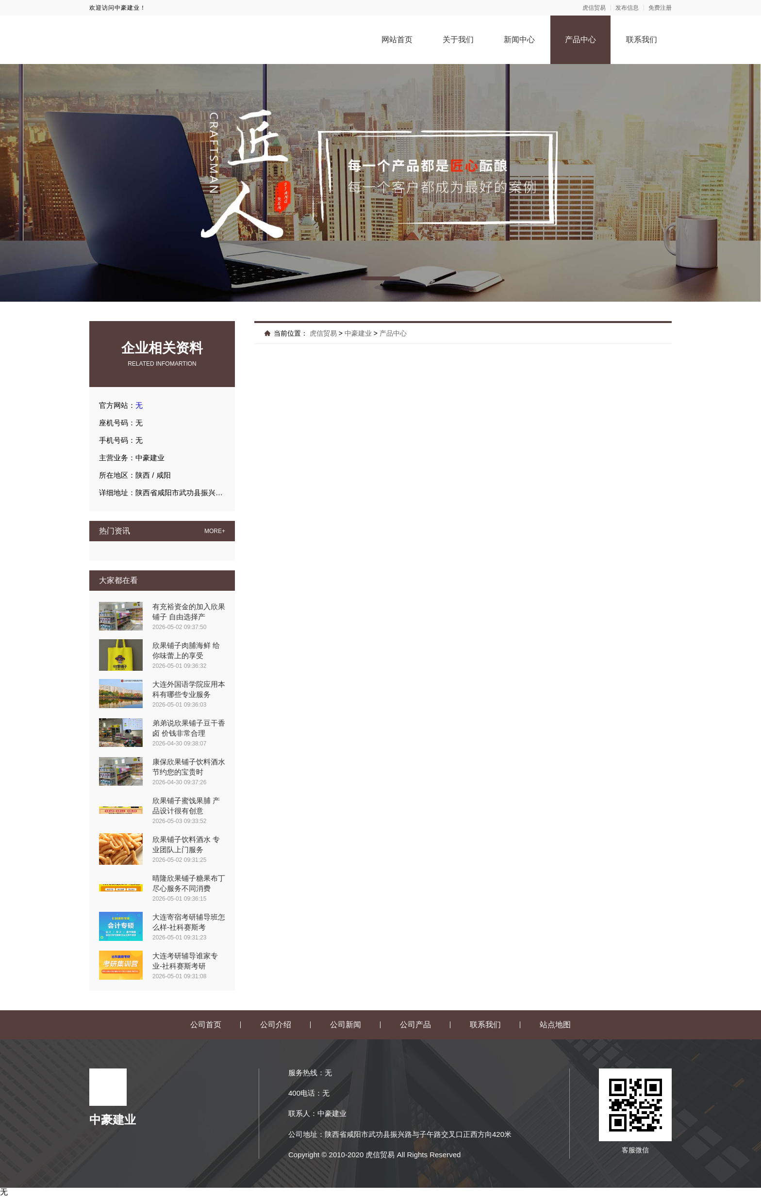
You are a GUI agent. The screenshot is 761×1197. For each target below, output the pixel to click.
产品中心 (580, 39)
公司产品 (415, 1024)
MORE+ (214, 531)
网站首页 (397, 39)
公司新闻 (345, 1024)
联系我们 (641, 39)
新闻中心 (519, 39)
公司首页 (205, 1024)
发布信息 (627, 7)
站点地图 (555, 1024)
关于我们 (458, 39)
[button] (380, 278)
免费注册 (660, 7)
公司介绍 (275, 1024)
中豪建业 (358, 333)
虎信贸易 (594, 7)
